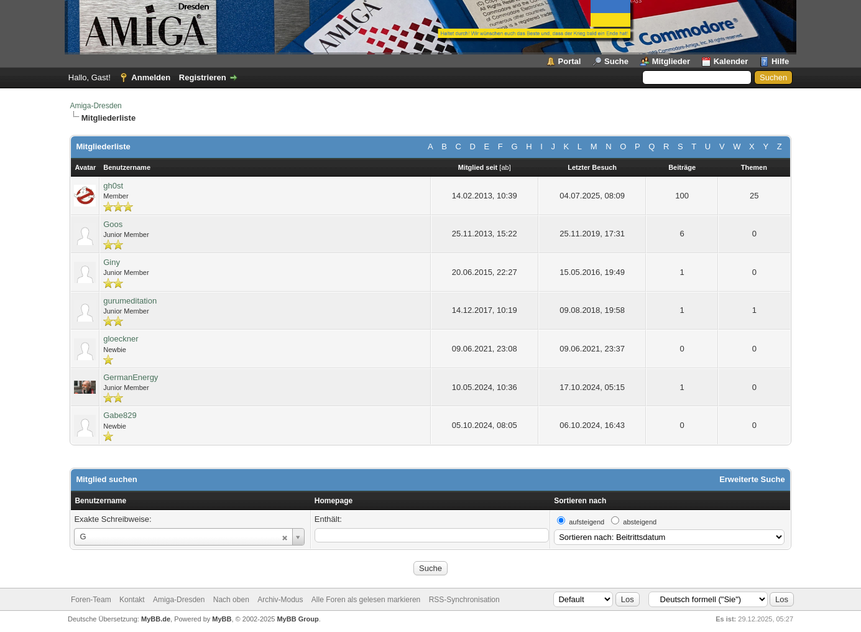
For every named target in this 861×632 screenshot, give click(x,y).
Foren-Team (91, 599)
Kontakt (132, 599)
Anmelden (150, 77)
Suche (616, 61)
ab (505, 167)
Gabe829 (120, 415)
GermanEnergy (130, 377)
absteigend (639, 522)
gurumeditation (130, 300)
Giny (111, 262)
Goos (112, 224)
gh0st (113, 185)
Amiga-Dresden (95, 105)
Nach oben (231, 599)
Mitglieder (671, 61)
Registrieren (202, 77)
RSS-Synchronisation (464, 599)
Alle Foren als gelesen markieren (365, 599)
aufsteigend (586, 522)
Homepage (333, 500)
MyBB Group (297, 619)
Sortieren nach (580, 500)
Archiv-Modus (280, 599)
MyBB (221, 619)
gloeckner (120, 338)
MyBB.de (155, 619)
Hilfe (780, 61)
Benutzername (100, 500)
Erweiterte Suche (752, 479)
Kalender (731, 61)
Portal (569, 61)
